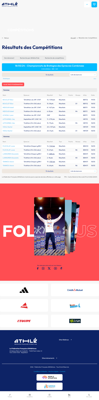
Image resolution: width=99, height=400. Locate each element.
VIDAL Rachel (7, 127)
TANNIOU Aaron (8, 162)
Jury (94, 78)
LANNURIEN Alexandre (11, 154)
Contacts (62, 371)
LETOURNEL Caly (9, 119)
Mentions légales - (54, 371)
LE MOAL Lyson (8, 115)
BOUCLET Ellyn (8, 100)
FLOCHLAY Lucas (9, 146)
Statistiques (6, 78)
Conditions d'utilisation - (41, 371)
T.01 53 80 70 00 (14, 352)
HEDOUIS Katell (8, 107)
